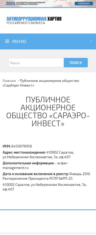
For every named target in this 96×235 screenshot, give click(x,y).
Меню (19, 41)
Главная (9, 80)
